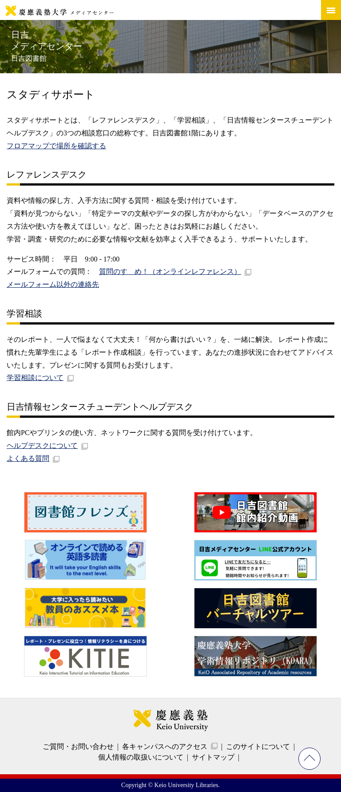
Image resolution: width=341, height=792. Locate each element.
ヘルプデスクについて (42, 445)
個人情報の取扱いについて (140, 757)
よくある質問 (28, 458)
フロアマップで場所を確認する (56, 146)
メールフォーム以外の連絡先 (53, 284)
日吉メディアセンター (46, 46)
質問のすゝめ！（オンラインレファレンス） (170, 271)
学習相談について (35, 377)
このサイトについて (258, 746)
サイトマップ (213, 757)
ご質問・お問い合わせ (78, 746)
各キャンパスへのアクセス (164, 746)
